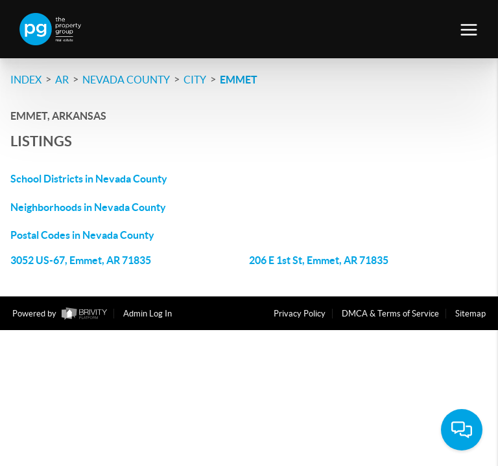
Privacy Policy (300, 313)
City (195, 79)
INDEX (26, 79)
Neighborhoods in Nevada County (88, 207)
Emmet (238, 79)
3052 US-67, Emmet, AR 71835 (80, 260)
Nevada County (126, 79)
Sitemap (470, 313)
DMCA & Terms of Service (390, 313)
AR (62, 79)
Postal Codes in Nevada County (82, 235)
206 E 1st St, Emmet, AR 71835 (318, 260)
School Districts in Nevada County (88, 178)
